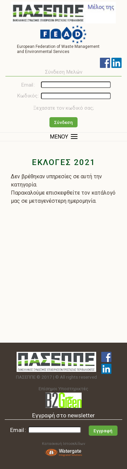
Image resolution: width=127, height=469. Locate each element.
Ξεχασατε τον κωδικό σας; (63, 108)
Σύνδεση (63, 122)
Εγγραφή (102, 430)
